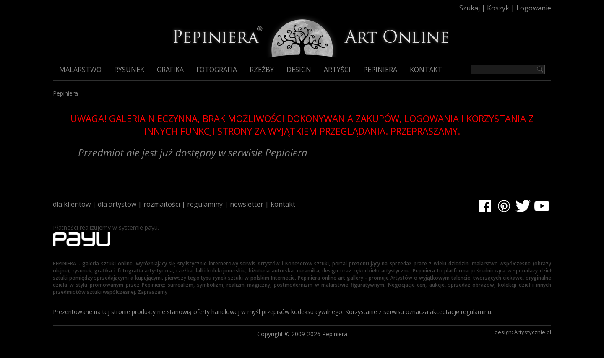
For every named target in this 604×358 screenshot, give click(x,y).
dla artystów (117, 204)
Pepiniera (380, 69)
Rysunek (129, 69)
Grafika (170, 69)
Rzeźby (262, 69)
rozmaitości (161, 204)
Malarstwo (80, 69)
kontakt (283, 204)
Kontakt (426, 69)
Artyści (337, 69)
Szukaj (469, 8)
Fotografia (216, 69)
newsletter (246, 204)
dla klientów (72, 204)
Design (298, 69)
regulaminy (205, 204)
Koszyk (498, 8)
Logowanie (533, 8)
